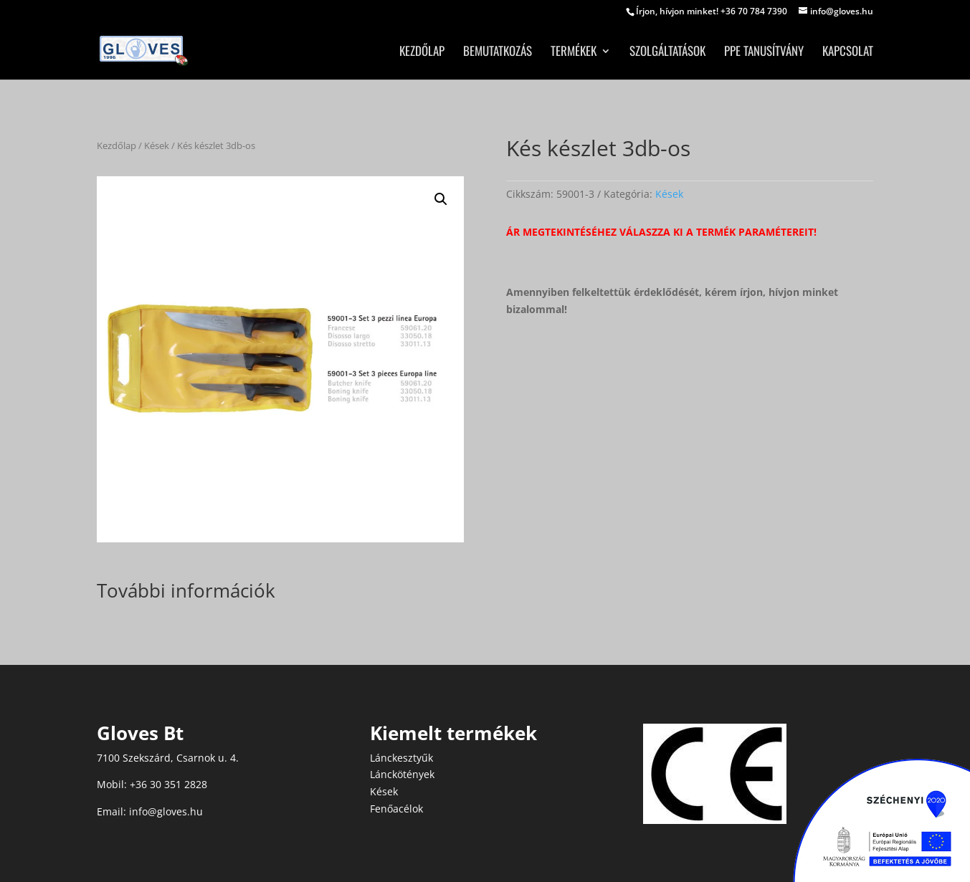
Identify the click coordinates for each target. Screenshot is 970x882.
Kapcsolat (847, 52)
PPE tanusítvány (764, 52)
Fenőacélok (396, 808)
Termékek (573, 52)
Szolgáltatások (667, 52)
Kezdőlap (421, 52)
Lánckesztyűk (401, 757)
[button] (441, 199)
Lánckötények (402, 774)
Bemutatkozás (497, 52)
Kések (156, 145)
